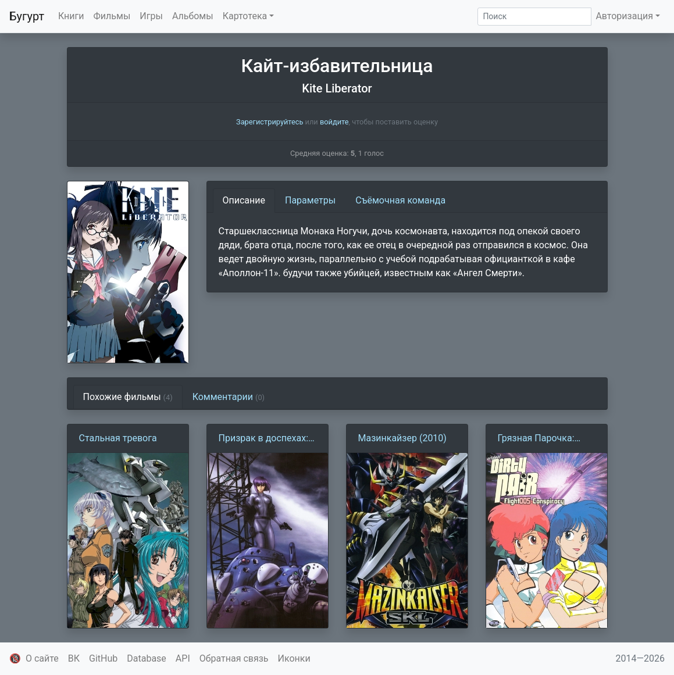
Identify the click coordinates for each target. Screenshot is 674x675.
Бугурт (26, 16)
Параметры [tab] (310, 200)
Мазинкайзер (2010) (402, 438)
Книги (71, 16)
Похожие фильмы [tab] (128, 396)
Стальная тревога (118, 438)
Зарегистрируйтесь (269, 121)
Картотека (245, 16)
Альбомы (192, 16)
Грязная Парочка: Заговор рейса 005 (538, 439)
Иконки (294, 658)
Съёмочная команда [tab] (400, 200)
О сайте (42, 658)
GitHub (103, 658)
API (183, 658)
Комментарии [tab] (228, 396)
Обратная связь (234, 658)
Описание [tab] (244, 200)
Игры (151, 16)
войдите (334, 121)
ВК (74, 658)
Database (146, 658)
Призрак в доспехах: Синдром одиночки (264, 439)
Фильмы (112, 16)
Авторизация (624, 16)
